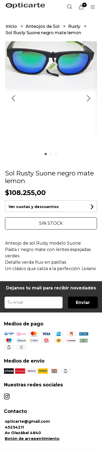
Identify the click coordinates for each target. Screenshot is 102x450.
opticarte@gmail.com (27, 421)
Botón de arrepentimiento (32, 438)
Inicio (12, 26)
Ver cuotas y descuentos (33, 206)
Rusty (74, 26)
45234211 (14, 427)
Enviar (83, 302)
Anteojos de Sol (43, 26)
